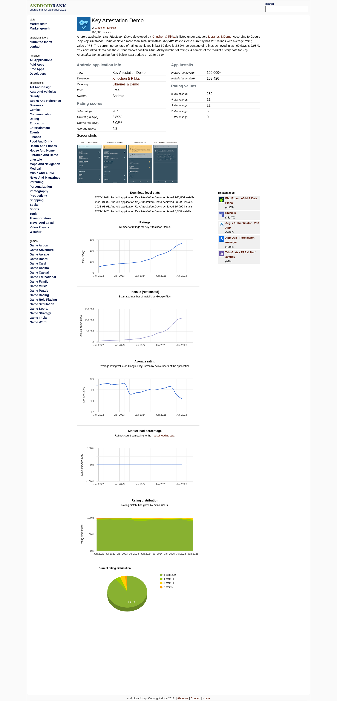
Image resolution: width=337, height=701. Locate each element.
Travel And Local (42, 222)
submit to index (41, 42)
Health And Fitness (43, 146)
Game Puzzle (39, 290)
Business (36, 105)
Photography (39, 191)
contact (35, 46)
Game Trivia (38, 317)
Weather (35, 232)
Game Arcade (39, 254)
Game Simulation (42, 304)
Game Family (39, 281)
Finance (35, 137)
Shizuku (230, 213)
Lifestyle (36, 159)
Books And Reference (45, 100)
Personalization (41, 186)
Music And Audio (42, 173)
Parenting (37, 182)
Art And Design (40, 87)
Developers (38, 73)
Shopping (37, 200)
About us (182, 698)
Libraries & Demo (219, 36)
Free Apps (37, 69)
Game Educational (43, 277)
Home (206, 698)
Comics (35, 109)
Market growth (40, 28)
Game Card (38, 263)
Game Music (38, 286)
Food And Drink (41, 141)
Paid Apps (37, 64)
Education (37, 123)
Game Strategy (40, 313)
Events (35, 132)
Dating (34, 119)
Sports (34, 209)
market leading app (163, 435)
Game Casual (39, 272)
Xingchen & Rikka (105, 27)
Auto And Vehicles (43, 91)
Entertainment (40, 128)
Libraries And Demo (44, 155)
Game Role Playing (43, 299)
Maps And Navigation (45, 164)
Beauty (35, 96)
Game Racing (39, 295)
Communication (41, 114)
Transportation (40, 218)
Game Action (39, 245)
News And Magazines (45, 177)
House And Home (42, 150)
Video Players (39, 227)
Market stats (38, 24)
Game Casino (39, 268)
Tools (33, 213)
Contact (195, 698)
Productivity (38, 195)
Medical (35, 168)
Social (34, 204)
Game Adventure (42, 250)
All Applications (41, 60)
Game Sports (39, 308)
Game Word (38, 322)
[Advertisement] (180, 6)
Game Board (38, 259)
